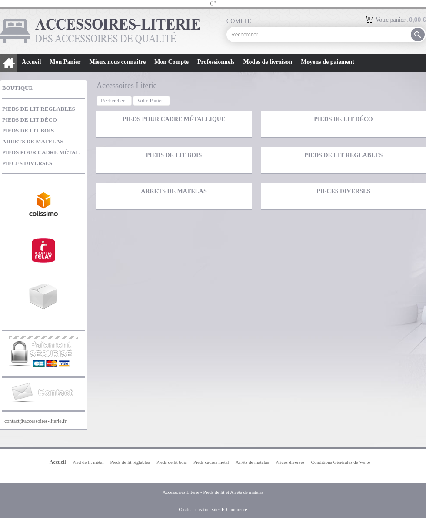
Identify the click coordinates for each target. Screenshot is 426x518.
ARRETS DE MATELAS (32, 141)
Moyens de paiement (327, 62)
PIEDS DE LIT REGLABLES (38, 109)
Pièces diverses (290, 462)
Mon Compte (171, 62)
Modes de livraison (267, 62)
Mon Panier (65, 62)
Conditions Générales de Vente (340, 462)
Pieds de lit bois (171, 462)
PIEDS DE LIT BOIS (28, 130)
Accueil (31, 62)
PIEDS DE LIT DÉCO (29, 119)
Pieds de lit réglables (130, 462)
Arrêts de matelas (252, 462)
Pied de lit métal (88, 462)
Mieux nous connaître (117, 62)
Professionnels (215, 62)
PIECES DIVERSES (27, 163)
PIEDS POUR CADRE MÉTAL (41, 152)
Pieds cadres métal (211, 462)
